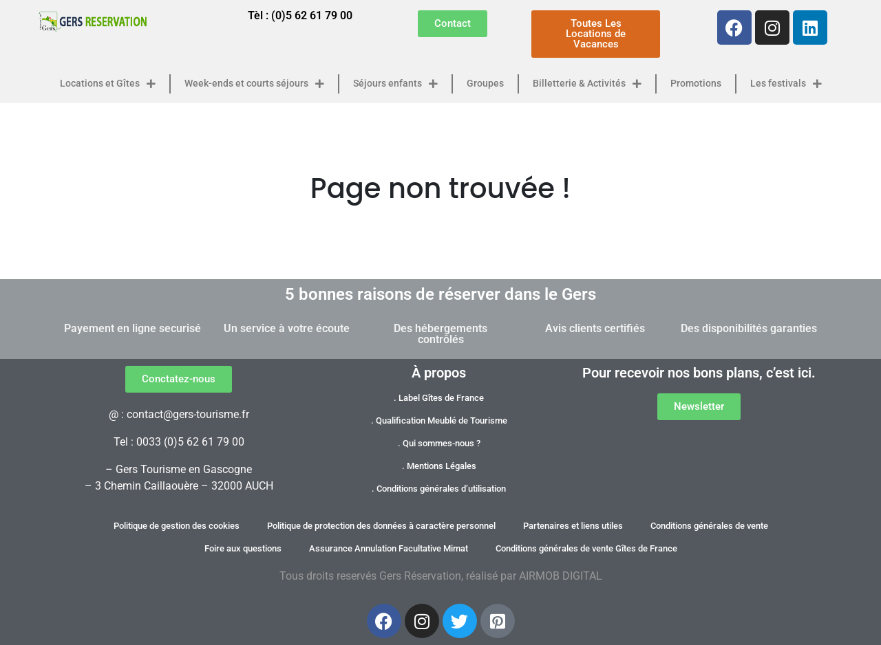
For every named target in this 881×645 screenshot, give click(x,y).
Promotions (695, 83)
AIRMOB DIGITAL (560, 575)
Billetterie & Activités (587, 84)
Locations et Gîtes (108, 84)
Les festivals (786, 84)
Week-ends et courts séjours (254, 84)
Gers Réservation (420, 575)
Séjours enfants (395, 84)
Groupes (485, 83)
